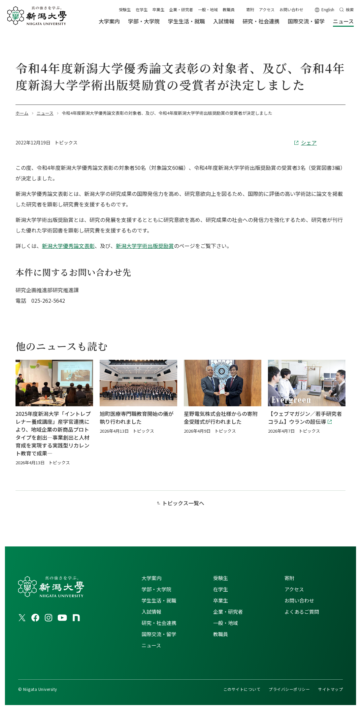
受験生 (125, 9)
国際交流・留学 (159, 634)
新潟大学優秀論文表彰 (68, 246)
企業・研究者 (181, 9)
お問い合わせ (291, 9)
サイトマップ (330, 689)
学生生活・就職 (159, 600)
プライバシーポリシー (289, 689)
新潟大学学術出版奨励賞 (145, 246)
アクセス (267, 9)
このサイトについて (241, 689)
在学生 (142, 9)
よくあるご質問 (301, 611)
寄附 (250, 9)
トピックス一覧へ (183, 503)
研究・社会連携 (159, 622)
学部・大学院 (156, 589)
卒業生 (158, 9)
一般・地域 (208, 9)
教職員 (229, 9)
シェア (309, 142)
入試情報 (151, 611)
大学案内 (151, 577)
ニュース (151, 645)
